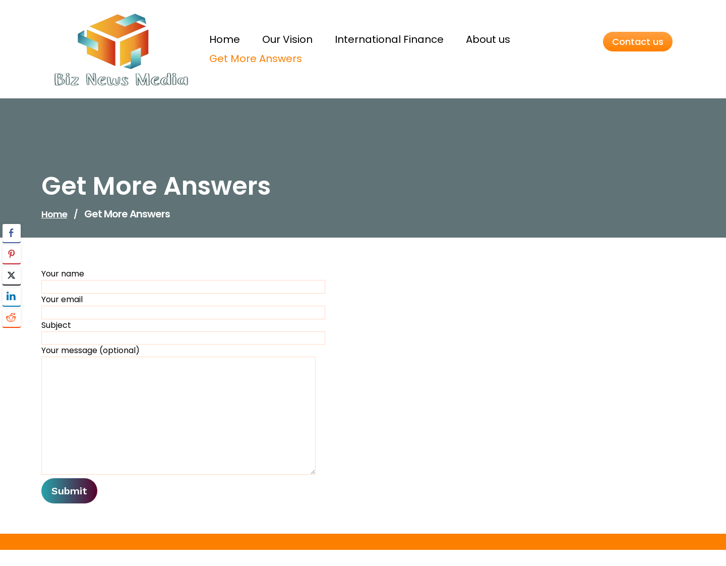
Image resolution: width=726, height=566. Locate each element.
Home (54, 214)
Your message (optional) (178, 410)
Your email (183, 306)
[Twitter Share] (12, 275)
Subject (183, 332)
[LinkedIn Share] (12, 297)
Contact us (637, 41)
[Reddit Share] (12, 318)
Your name (183, 281)
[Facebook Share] (12, 233)
